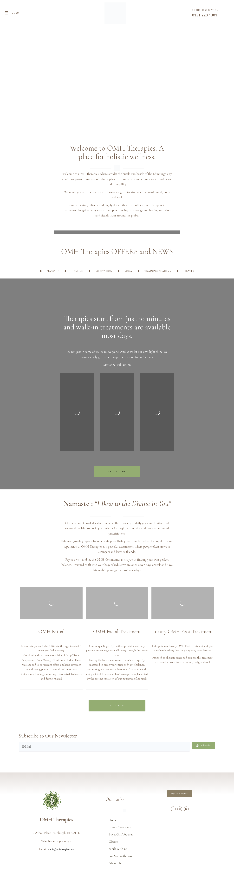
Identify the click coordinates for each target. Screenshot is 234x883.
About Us (115, 863)
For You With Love (121, 856)
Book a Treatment (120, 827)
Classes (113, 842)
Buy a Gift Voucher (121, 834)
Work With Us (118, 849)
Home (113, 820)
